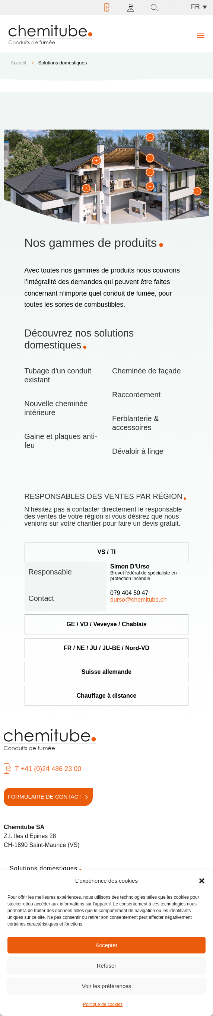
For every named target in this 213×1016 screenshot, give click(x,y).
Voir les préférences (106, 986)
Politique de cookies (103, 1004)
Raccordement (136, 395)
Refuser (107, 965)
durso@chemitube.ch (138, 599)
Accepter (106, 945)
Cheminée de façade (146, 371)
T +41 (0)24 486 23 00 (48, 769)
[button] (202, 881)
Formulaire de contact (45, 796)
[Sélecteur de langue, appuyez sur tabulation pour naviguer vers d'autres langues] (201, 6)
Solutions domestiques (43, 868)
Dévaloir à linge (137, 451)
